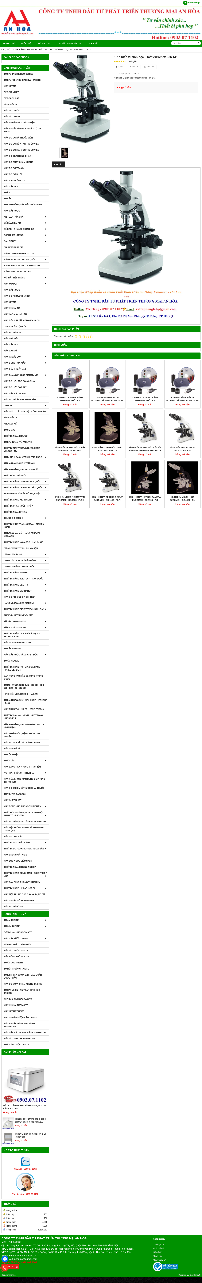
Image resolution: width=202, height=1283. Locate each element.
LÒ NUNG (25, 405)
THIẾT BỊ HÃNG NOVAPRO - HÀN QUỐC (23, 542)
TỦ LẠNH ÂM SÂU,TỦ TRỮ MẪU (19, 463)
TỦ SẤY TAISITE (25, 926)
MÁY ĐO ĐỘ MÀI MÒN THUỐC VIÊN (21, 150)
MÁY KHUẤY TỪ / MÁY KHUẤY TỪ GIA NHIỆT (22, 130)
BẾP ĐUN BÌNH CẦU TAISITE (18, 999)
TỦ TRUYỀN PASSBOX (15, 794)
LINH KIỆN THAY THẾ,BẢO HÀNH (25, 560)
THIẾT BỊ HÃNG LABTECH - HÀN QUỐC (25, 487)
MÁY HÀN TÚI (11, 351)
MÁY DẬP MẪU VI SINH (15, 393)
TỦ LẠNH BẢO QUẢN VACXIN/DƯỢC (21, 469)
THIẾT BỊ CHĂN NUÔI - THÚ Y (18, 506)
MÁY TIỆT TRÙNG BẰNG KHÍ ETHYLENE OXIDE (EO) (24, 829)
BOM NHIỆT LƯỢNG (25, 235)
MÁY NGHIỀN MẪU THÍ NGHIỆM (19, 122)
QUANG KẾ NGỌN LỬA (15, 326)
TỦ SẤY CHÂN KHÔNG (25, 621)
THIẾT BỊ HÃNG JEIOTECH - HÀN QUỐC (23, 579)
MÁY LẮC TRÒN (12, 110)
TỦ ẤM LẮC (25, 760)
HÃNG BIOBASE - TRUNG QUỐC (25, 259)
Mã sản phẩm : (124, 73)
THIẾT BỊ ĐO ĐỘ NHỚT (15, 475)
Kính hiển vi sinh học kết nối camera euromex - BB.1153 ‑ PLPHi (145, 417)
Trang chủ (9, 43)
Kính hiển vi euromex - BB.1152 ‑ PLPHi (182, 416)
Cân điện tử (158, 1244)
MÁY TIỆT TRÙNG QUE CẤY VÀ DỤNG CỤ (24, 894)
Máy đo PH (158, 1252)
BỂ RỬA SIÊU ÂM (25, 223)
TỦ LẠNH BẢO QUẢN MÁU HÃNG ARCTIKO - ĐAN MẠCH (25, 725)
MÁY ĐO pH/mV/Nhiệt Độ (17, 296)
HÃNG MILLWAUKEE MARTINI (25, 603)
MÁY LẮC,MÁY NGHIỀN (15, 314)
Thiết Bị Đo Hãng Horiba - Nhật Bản (25, 849)
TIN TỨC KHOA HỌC (67, 43)
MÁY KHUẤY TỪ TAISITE (16, 1005)
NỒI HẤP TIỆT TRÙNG (25, 278)
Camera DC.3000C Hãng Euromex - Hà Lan (145, 399)
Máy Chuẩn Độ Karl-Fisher (19, 900)
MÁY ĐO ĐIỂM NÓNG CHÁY (17, 156)
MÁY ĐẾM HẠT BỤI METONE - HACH (21, 320)
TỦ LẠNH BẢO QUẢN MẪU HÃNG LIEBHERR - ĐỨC (25, 701)
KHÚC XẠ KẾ (10, 424)
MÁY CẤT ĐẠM (11, 186)
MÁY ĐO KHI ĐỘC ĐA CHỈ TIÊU (19, 597)
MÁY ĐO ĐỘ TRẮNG (14, 168)
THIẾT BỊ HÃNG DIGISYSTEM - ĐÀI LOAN (25, 609)
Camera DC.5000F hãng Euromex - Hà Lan (70, 399)
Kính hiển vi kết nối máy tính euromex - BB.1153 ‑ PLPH (70, 433)
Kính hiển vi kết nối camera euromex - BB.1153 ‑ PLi (145, 433)
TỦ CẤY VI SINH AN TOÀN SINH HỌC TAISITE (22, 991)
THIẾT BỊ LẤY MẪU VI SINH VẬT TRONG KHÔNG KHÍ (23, 716)
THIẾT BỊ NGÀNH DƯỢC (15, 436)
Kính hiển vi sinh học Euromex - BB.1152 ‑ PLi (182, 433)
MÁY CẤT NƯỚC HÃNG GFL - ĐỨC (25, 655)
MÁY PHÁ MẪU (11, 338)
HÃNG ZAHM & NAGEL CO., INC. (20, 253)
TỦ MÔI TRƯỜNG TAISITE (16, 969)
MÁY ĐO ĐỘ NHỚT (13, 174)
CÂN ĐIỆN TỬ (25, 241)
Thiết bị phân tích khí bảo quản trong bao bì (22, 635)
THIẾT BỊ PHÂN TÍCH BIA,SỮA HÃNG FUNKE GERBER (22, 668)
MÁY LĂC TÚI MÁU (13, 836)
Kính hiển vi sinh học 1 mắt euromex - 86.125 (107, 416)
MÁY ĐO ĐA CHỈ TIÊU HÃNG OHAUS (22, 742)
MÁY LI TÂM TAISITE (14, 1011)
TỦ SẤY (7, 198)
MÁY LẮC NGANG (12, 116)
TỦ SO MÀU (9, 430)
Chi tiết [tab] (58, 164)
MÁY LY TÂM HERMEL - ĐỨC (18, 642)
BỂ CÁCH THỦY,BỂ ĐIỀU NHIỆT (25, 229)
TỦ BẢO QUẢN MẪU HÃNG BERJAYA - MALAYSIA (22, 534)
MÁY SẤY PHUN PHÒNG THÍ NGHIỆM (22, 882)
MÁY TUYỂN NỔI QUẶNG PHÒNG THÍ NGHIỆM (22, 735)
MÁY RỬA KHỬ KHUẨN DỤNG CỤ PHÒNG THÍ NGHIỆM (24, 780)
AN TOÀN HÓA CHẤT (25, 217)
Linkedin (149, 67)
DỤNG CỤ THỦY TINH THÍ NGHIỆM (21, 548)
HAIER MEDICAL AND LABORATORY (22, 265)
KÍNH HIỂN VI (10, 104)
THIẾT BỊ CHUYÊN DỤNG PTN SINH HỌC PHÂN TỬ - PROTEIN (25, 813)
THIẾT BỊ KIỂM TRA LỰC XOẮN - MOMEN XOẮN (24, 525)
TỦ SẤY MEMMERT (13, 648)
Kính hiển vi (158, 1248)
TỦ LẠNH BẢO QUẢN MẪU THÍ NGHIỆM (23, 204)
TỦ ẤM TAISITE (25, 920)
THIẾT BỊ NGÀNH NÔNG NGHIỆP (20, 867)
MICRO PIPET (25, 284)
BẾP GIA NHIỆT (11, 92)
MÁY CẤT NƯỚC (12, 211)
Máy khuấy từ (159, 1260)
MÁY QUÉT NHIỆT (12, 800)
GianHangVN (195, 1275)
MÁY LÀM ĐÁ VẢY (13, 748)
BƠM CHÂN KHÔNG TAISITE (18, 932)
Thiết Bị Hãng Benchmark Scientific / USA (25, 874)
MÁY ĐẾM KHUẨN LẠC (15, 369)
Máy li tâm (158, 1256)
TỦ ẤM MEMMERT (13, 661)
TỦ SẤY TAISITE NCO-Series (18, 74)
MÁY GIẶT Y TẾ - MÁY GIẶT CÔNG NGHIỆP (25, 411)
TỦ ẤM (7, 192)
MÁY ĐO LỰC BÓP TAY (25, 387)
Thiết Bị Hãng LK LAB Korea (25, 888)
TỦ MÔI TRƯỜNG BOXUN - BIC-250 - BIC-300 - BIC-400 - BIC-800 (24, 686)
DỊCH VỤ (44, 43)
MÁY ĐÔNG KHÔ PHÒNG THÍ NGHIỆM (25, 806)
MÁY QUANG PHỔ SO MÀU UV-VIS (25, 375)
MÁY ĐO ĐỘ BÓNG (13, 906)
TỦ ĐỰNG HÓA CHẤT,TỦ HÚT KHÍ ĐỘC (25, 457)
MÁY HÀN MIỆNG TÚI (14, 180)
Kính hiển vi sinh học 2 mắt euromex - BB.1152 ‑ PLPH (107, 433)
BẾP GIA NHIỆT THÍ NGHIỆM (17, 944)
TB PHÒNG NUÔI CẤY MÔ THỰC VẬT (22, 493)
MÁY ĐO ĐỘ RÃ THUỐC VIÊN (18, 138)
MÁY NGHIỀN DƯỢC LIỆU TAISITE (20, 1017)
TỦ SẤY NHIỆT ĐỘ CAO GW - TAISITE (22, 80)
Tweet (134, 67)
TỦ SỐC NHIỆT (11, 754)
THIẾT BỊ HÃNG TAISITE (25, 572)
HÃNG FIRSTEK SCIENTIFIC (18, 271)
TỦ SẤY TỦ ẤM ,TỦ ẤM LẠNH (18, 442)
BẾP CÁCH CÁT (11, 98)
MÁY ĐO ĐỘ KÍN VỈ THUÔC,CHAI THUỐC (24, 788)
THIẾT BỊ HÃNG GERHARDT (25, 591)
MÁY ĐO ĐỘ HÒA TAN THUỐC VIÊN (21, 144)
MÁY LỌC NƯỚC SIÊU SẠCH (18, 861)
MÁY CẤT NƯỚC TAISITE (25, 938)
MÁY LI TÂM (10, 86)
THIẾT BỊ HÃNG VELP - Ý (25, 585)
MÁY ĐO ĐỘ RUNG (13, 332)
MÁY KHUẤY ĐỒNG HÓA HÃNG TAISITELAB (19, 1025)
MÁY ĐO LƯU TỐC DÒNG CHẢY (19, 381)
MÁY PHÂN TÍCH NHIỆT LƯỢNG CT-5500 (24, 709)
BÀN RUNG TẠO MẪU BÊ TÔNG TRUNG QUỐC (23, 677)
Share (120, 67)
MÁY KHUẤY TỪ (12, 308)
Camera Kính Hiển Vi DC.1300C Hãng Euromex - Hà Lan (182, 400)
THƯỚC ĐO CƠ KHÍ (25, 518)
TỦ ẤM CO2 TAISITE (13, 963)
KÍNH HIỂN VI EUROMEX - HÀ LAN (21, 694)
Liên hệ (88, 43)
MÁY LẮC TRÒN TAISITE (16, 950)
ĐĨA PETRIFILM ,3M (13, 247)
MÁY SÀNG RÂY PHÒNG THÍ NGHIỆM (22, 767)
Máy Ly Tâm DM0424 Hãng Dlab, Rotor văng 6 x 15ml (24, 1107)
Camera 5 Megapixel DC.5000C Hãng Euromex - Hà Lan (107, 400)
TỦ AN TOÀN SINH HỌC (25, 627)
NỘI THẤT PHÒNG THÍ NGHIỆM (25, 773)
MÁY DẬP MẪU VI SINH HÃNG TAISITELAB (25, 1032)
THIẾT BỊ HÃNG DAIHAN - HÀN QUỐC (25, 481)
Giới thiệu (26, 43)
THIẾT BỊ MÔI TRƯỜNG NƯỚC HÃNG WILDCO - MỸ (22, 449)
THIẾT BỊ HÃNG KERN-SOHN (25, 500)
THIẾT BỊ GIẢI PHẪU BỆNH (25, 842)
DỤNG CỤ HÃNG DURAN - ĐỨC (19, 566)
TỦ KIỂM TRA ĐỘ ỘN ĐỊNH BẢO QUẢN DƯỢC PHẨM (23, 976)
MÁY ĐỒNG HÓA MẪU (25, 363)
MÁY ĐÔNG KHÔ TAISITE (16, 956)
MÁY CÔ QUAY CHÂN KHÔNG (18, 162)
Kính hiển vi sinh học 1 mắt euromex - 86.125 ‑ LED (70, 416)
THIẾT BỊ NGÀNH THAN (15, 512)
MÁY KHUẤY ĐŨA (25, 357)
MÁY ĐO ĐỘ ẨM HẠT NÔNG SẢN (20, 399)
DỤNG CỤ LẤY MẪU (25, 554)
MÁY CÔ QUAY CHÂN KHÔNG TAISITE (23, 984)
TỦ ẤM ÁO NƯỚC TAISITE (16, 1044)
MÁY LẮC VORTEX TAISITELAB (19, 1038)
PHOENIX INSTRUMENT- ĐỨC (18, 615)
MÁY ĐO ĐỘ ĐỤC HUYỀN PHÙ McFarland (25, 821)
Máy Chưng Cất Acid (15, 855)
